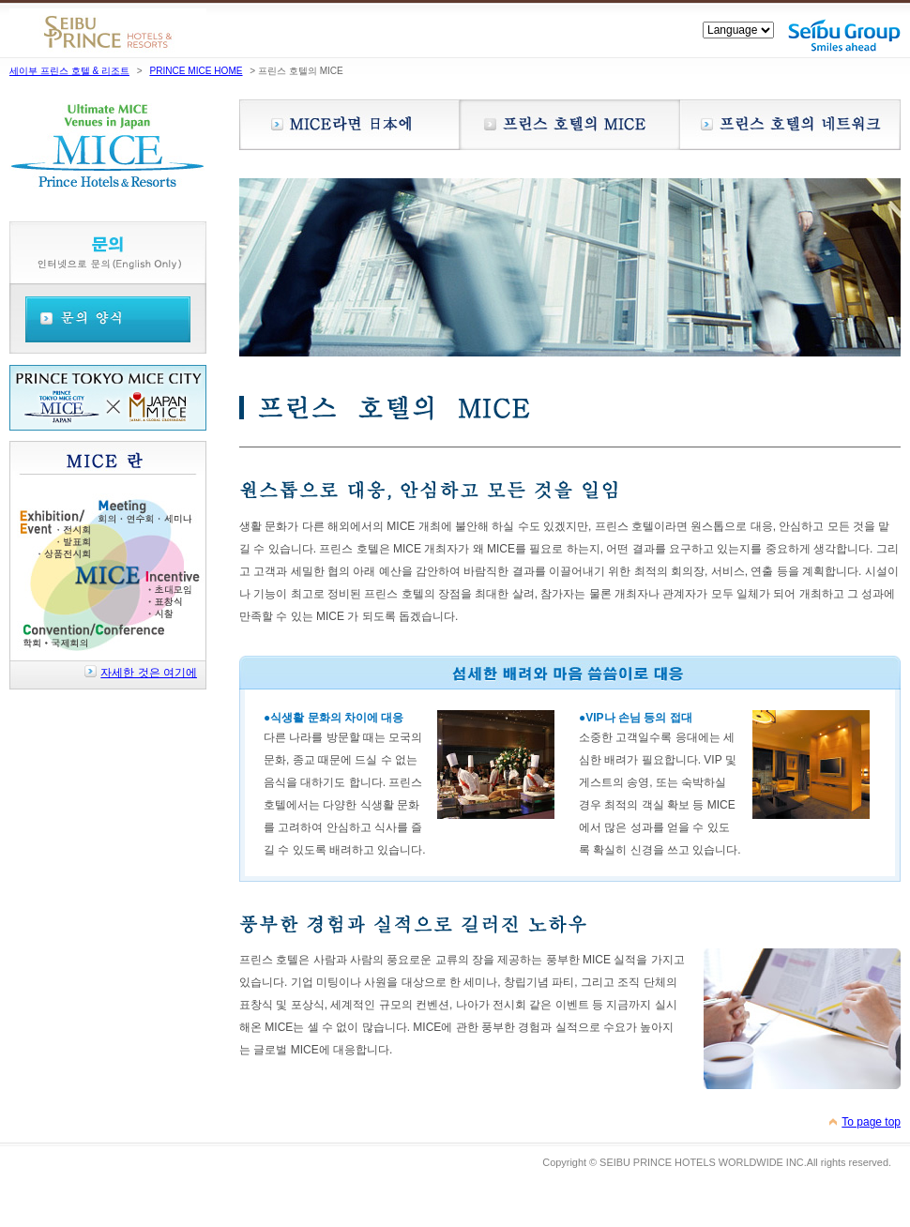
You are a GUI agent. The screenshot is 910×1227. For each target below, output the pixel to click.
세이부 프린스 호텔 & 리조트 (69, 71)
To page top (871, 1122)
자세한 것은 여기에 (148, 672)
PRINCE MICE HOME (195, 71)
